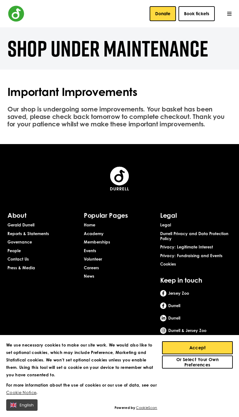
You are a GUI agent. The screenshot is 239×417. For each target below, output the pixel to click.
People (14, 250)
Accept (197, 349)
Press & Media (21, 267)
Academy (94, 233)
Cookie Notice (21, 394)
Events (90, 250)
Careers (91, 267)
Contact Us (18, 259)
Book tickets (196, 13)
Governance (19, 242)
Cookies (168, 264)
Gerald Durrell (20, 225)
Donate (162, 13)
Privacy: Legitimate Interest (186, 247)
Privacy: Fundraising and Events (191, 255)
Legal (165, 225)
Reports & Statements (28, 233)
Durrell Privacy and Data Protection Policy (194, 236)
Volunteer (93, 259)
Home (89, 225)
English (22, 407)
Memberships (97, 242)
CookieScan (146, 409)
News (89, 276)
